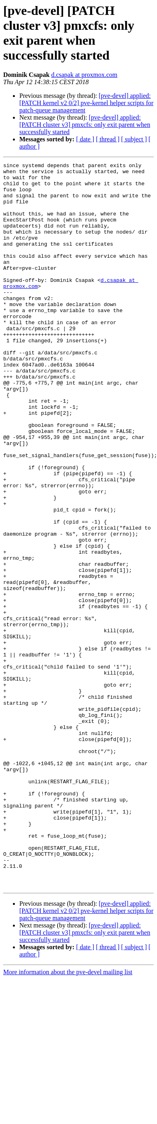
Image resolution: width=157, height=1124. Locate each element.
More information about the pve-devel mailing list (67, 1117)
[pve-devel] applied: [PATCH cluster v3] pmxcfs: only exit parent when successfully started (84, 124)
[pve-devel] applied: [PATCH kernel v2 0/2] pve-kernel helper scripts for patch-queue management (86, 103)
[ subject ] (134, 139)
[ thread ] (108, 139)
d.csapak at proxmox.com (84, 74)
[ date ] (85, 139)
